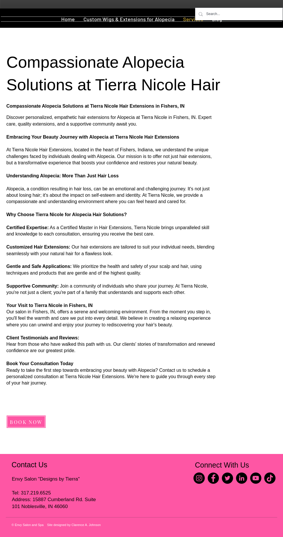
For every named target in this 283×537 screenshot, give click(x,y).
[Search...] (238, 14)
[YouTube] (255, 478)
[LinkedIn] (241, 478)
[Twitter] (227, 478)
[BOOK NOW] (26, 421)
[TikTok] (269, 478)
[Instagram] (199, 478)
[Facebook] (213, 478)
